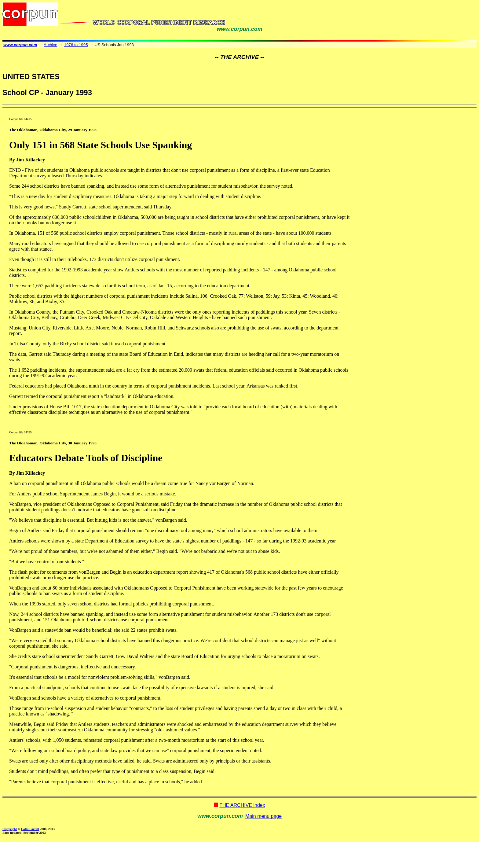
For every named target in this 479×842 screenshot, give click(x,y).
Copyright (9, 829)
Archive (50, 44)
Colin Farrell (30, 829)
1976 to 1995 (76, 44)
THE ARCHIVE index (242, 805)
